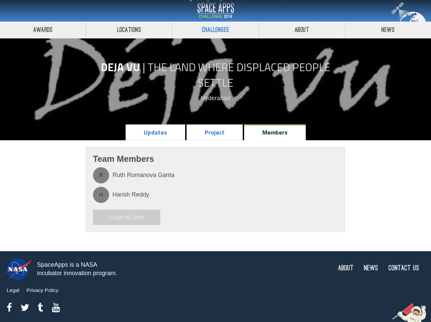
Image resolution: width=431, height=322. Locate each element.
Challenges (215, 30)
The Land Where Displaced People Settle (238, 75)
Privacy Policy (42, 290)
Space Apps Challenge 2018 (215, 11)
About (302, 30)
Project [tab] (215, 132)
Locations (129, 30)
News (371, 268)
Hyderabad (215, 98)
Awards (43, 30)
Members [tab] (275, 132)
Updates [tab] (155, 132)
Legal (13, 290)
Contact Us (404, 268)
